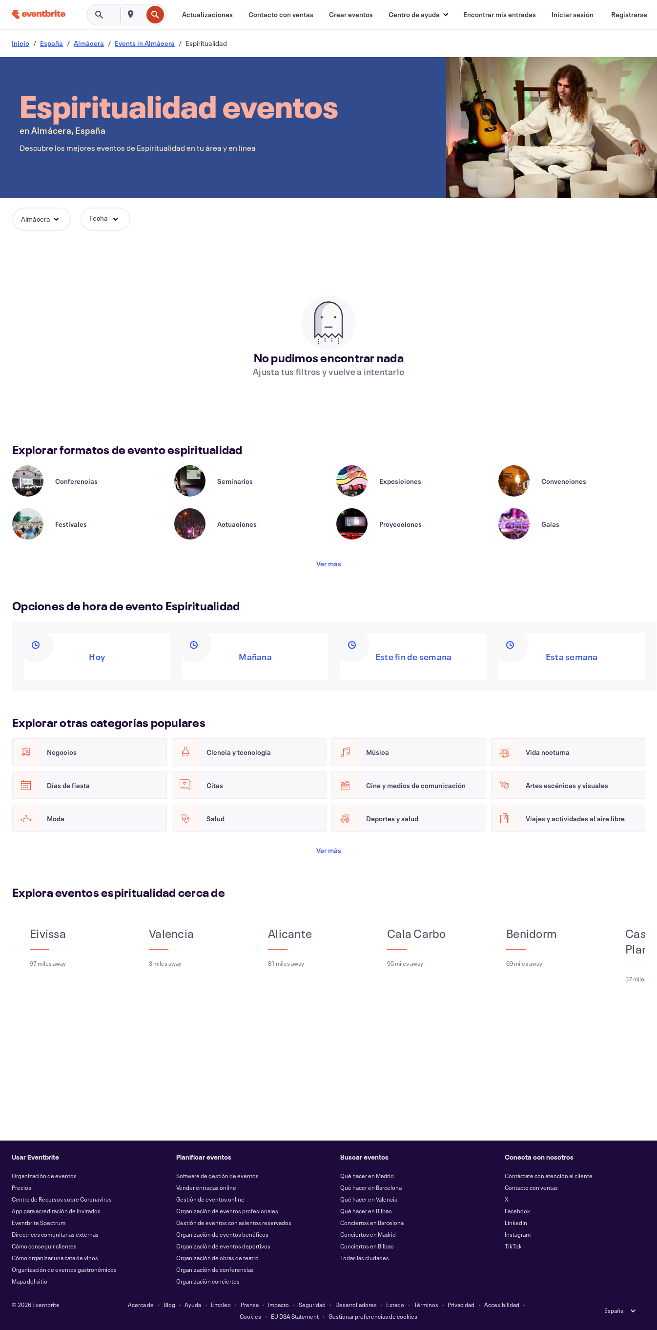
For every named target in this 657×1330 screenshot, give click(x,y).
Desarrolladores (356, 1305)
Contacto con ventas (531, 1187)
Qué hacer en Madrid (367, 1176)
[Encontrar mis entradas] (499, 14)
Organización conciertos (208, 1281)
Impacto (278, 1305)
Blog (169, 1305)
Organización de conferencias (215, 1269)
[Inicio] (38, 14)
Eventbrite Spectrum (38, 1222)
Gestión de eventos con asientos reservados (233, 1222)
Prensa (250, 1305)
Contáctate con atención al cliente (549, 1176)
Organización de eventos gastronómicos (64, 1269)
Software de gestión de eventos (217, 1176)
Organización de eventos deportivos (223, 1246)
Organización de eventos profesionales (227, 1211)
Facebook (517, 1211)
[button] (418, 14)
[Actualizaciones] (207, 14)
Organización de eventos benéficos (222, 1234)
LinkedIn (516, 1222)
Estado (395, 1305)
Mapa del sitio (29, 1281)
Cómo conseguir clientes (44, 1246)
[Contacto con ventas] (281, 14)
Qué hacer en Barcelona (371, 1187)
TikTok (513, 1246)
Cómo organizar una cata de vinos (55, 1258)
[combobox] (141, 14)
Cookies (250, 1316)
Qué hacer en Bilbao (366, 1211)
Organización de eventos (44, 1176)
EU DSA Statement (295, 1316)
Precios (21, 1187)
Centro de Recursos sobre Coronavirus (62, 1199)
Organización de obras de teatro (217, 1258)
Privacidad (461, 1305)
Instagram (518, 1234)
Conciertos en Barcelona (372, 1222)
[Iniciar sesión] (572, 14)
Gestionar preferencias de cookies (372, 1316)
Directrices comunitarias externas (55, 1234)
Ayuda (193, 1305)
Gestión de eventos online (210, 1199)
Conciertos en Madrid (368, 1234)
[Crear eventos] (351, 14)
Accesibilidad (501, 1305)
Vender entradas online (206, 1187)
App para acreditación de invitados (56, 1211)
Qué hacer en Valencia (368, 1199)
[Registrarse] (629, 14)
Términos (426, 1305)
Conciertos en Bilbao (367, 1246)
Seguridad (312, 1305)
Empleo (221, 1305)
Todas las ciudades (364, 1258)
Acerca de (141, 1305)
